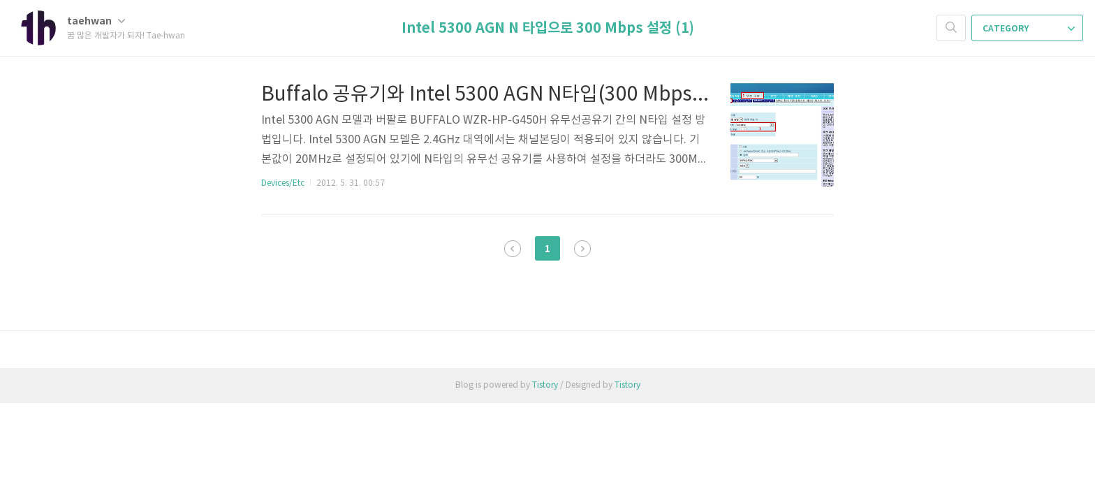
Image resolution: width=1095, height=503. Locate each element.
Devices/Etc (282, 183)
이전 (512, 248)
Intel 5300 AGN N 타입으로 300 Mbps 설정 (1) (548, 28)
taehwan (96, 21)
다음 (582, 248)
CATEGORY (1029, 29)
